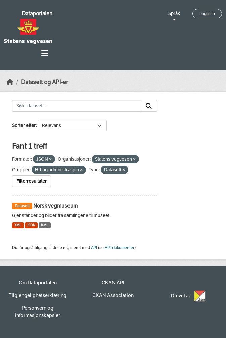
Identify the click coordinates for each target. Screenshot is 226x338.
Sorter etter (24, 125)
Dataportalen (37, 13)
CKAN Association (113, 295)
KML (44, 225)
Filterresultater (31, 181)
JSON (31, 225)
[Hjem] (10, 82)
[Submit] (148, 106)
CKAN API (113, 283)
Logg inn (207, 13)
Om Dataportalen (38, 283)
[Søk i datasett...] (76, 106)
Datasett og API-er (44, 82)
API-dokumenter (119, 247)
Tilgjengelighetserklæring (37, 295)
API (94, 247)
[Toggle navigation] (44, 53)
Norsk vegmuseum (55, 206)
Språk (174, 13)
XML (17, 225)
